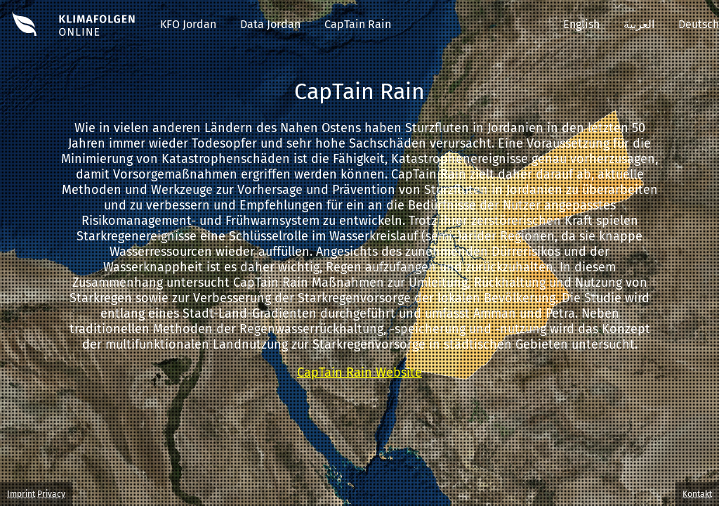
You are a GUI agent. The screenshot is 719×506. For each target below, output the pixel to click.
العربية (639, 24)
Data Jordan (270, 24)
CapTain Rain (357, 24)
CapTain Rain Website (359, 372)
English (581, 24)
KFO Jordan (188, 24)
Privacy (51, 494)
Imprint (21, 494)
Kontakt (697, 494)
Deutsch (698, 24)
